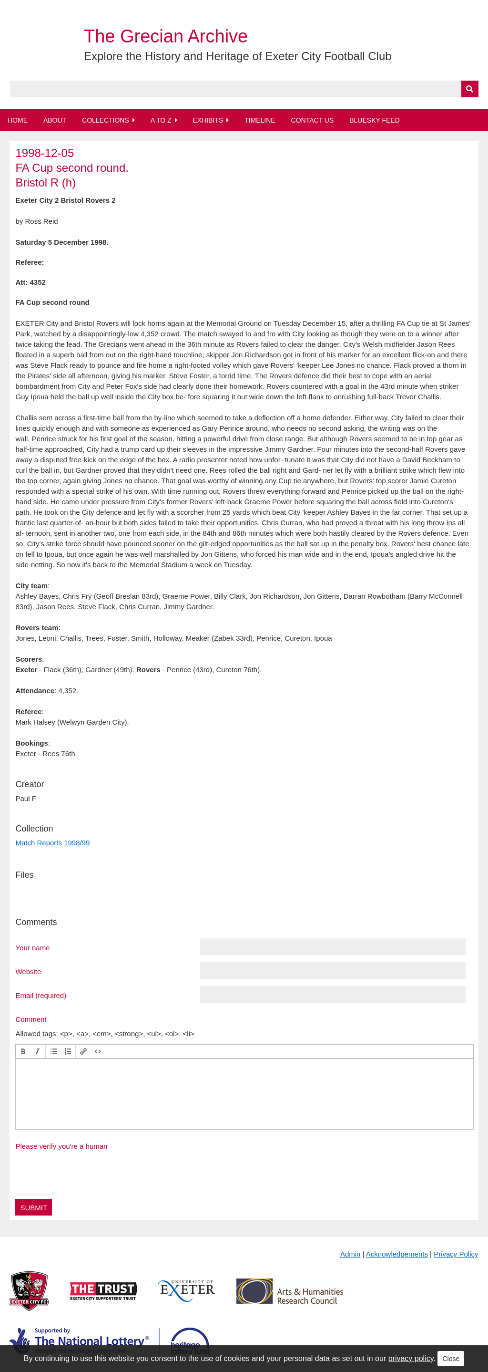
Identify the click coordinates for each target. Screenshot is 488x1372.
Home (18, 120)
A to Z (161, 120)
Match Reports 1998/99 (52, 843)
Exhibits (208, 120)
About (54, 120)
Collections (105, 120)
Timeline (259, 120)
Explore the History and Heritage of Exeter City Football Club (238, 56)
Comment (30, 1019)
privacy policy (411, 1358)
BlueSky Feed (374, 120)
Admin (350, 1254)
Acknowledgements (397, 1254)
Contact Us (312, 120)
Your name (32, 947)
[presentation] (23, 1051)
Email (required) (40, 995)
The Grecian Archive (166, 36)
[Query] (244, 89)
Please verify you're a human (61, 1146)
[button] (23, 1051)
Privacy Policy (456, 1254)
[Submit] (469, 89)
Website (28, 971)
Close (450, 1358)
